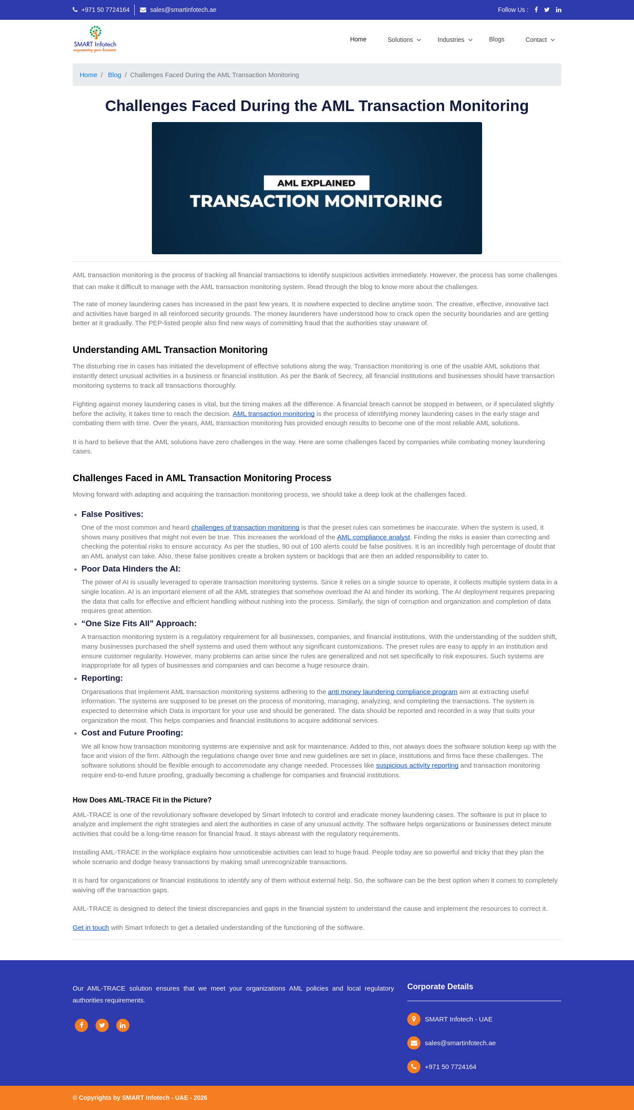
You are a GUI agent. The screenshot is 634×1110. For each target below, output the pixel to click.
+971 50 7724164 (101, 9)
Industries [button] (452, 39)
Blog (114, 74)
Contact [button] (537, 39)
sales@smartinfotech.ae (178, 9)
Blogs (497, 39)
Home (360, 38)
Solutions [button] (401, 39)
